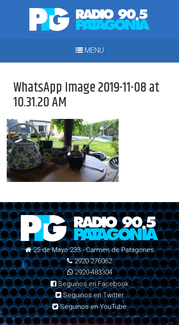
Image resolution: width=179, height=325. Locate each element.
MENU (90, 50)
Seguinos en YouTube (89, 307)
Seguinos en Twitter (89, 295)
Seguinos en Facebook (89, 284)
